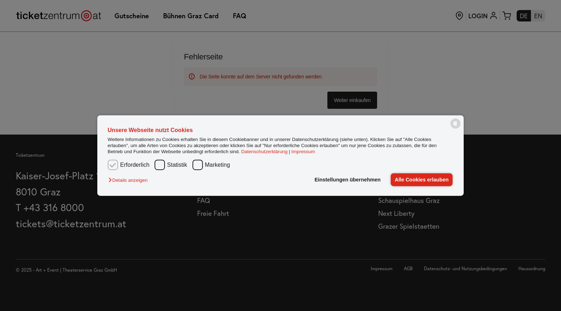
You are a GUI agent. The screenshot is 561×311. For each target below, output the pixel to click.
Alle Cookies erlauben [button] (421, 180)
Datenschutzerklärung (264, 152)
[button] (130, 180)
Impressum (303, 152)
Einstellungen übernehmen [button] (347, 180)
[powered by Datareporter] (455, 128)
